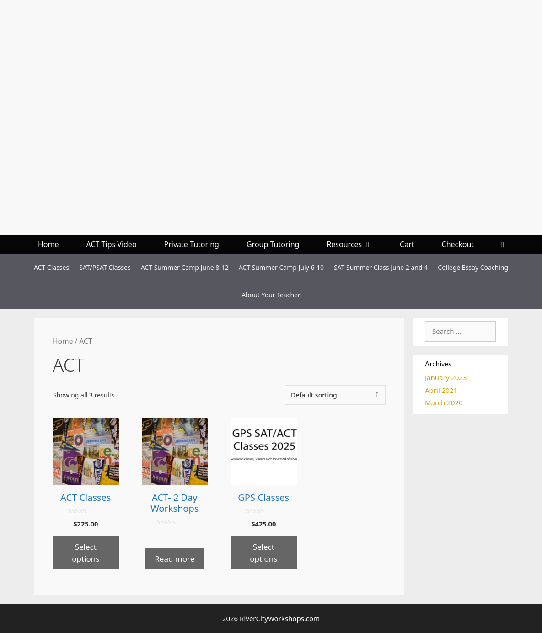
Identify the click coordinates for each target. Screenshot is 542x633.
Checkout (458, 244)
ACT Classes (51, 267)
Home (48, 244)
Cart (407, 244)
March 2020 (444, 402)
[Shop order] (335, 395)
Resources (356, 244)
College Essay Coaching (473, 267)
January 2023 (446, 377)
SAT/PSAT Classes (105, 267)
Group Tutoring (273, 244)
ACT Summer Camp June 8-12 (185, 267)
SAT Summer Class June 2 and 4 (381, 267)
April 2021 (441, 390)
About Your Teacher (271, 294)
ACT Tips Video (111, 244)
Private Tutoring (191, 244)
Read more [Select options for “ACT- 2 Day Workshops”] (174, 558)
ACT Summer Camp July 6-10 (281, 267)
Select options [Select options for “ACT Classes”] (85, 553)
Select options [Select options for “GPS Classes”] (263, 553)
